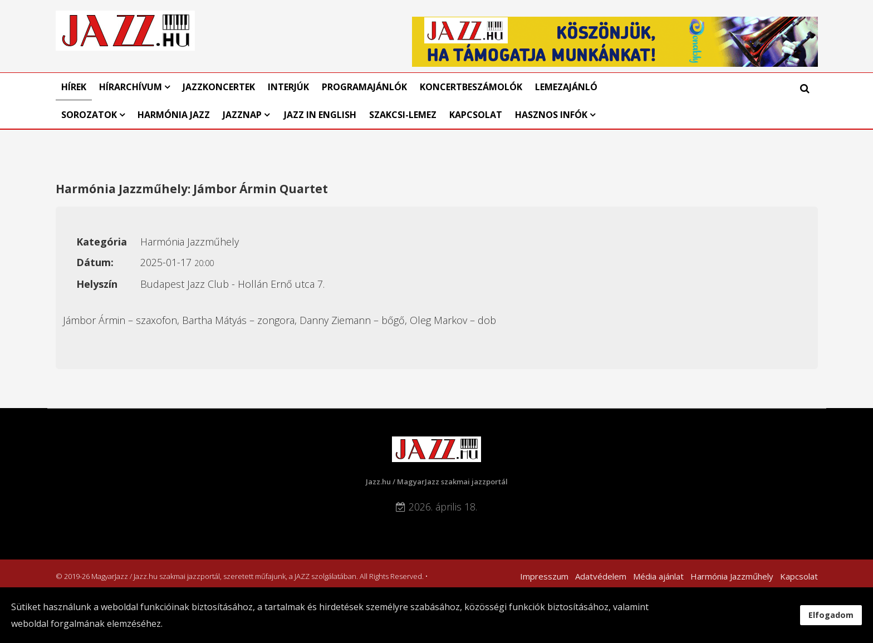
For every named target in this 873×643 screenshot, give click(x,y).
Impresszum (544, 576)
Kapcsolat (475, 115)
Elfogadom (831, 615)
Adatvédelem (600, 576)
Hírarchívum (131, 87)
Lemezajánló (566, 87)
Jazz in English (320, 115)
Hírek (73, 87)
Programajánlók (364, 87)
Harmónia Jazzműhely (731, 576)
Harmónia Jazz (174, 115)
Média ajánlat (658, 576)
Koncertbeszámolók (471, 87)
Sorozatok (89, 115)
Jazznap (242, 115)
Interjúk (288, 87)
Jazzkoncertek (219, 87)
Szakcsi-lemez (402, 115)
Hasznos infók (551, 115)
